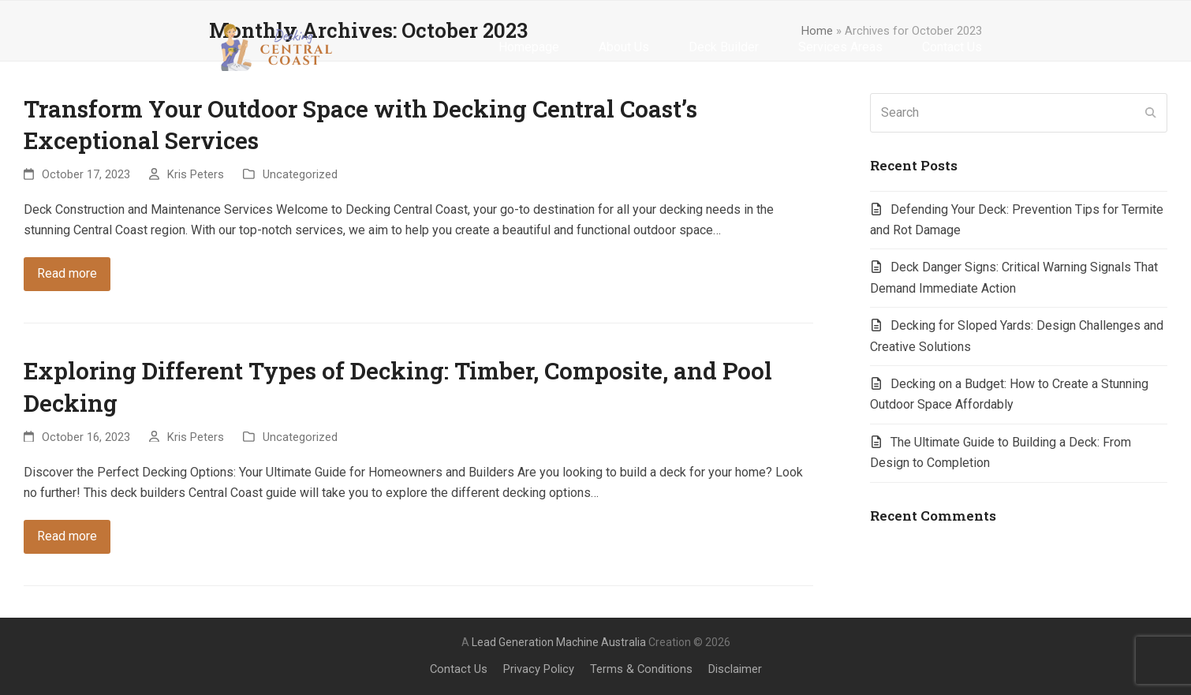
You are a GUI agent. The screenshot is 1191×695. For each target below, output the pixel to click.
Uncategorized (300, 174)
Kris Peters (195, 174)
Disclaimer (735, 669)
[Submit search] (1150, 113)
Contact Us (458, 669)
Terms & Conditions (641, 669)
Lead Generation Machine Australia (559, 642)
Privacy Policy (538, 669)
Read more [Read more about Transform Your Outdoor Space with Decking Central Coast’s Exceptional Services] (67, 273)
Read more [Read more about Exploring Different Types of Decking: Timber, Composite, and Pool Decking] (67, 536)
